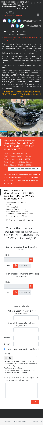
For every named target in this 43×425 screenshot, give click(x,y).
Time (7, 266)
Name (7, 338)
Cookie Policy (37, 421)
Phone (7, 354)
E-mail (7, 344)
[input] (16, 259)
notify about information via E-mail (21, 349)
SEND (35, 402)
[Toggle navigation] (38, 14)
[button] (41, 115)
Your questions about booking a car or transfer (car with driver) (21, 379)
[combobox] (8, 358)
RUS (33, 3)
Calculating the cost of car (24, 169)
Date (7, 255)
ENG (39, 3)
